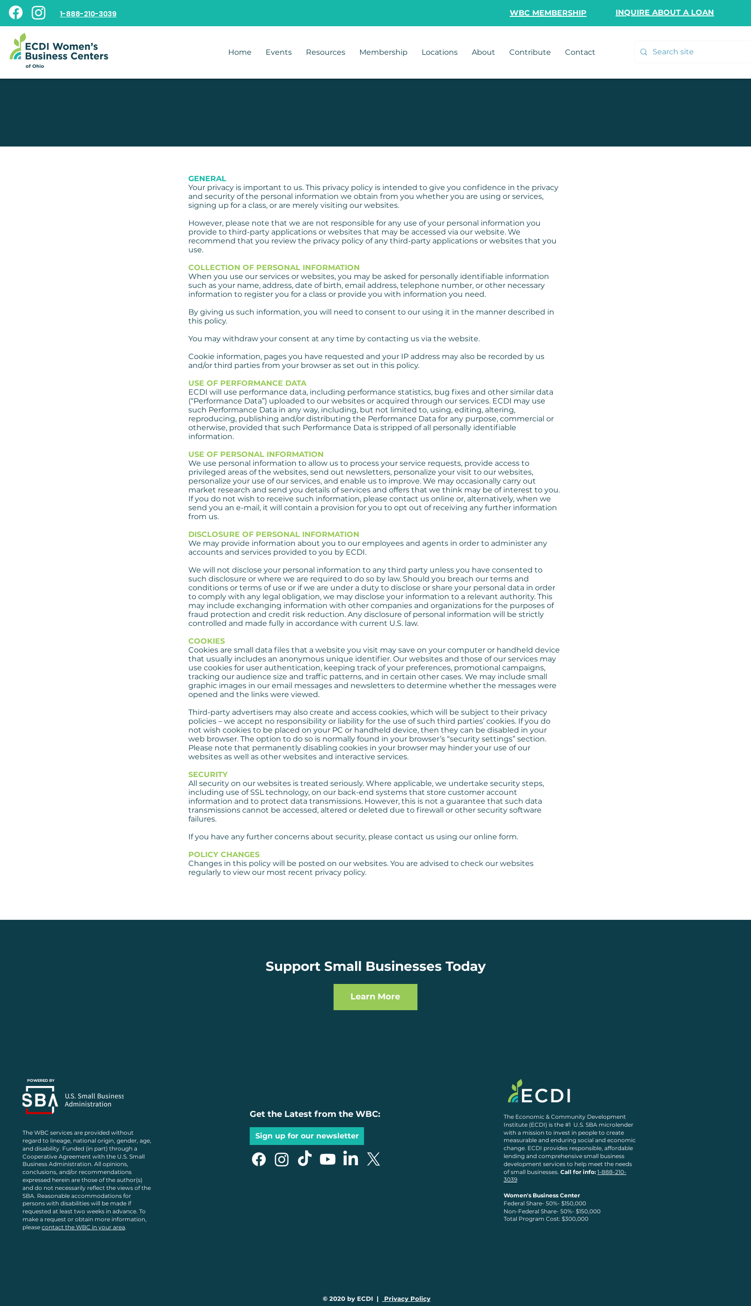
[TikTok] (305, 1159)
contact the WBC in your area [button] (83, 1227)
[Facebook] (16, 12)
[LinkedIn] (351, 1159)
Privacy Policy (406, 1298)
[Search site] (696, 52)
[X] (373, 1159)
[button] (580, 52)
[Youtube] (328, 1159)
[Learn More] (375, 997)
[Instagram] (39, 12)
